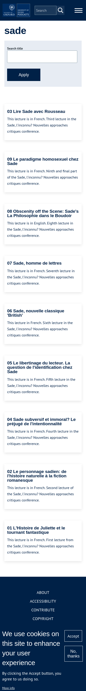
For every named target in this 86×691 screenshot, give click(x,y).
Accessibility (43, 601)
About (43, 592)
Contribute (43, 610)
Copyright (43, 618)
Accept (73, 636)
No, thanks (73, 653)
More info (8, 688)
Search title (15, 48)
